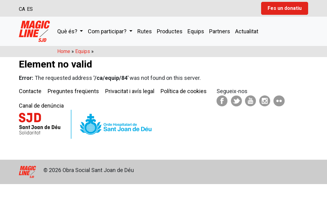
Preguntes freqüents (73, 91)
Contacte (30, 91)
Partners (219, 31)
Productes (170, 31)
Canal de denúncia (41, 105)
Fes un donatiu (285, 8)
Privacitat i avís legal (129, 91)
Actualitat (246, 31)
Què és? (68, 31)
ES (30, 9)
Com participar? (108, 31)
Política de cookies (184, 91)
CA (22, 9)
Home (63, 51)
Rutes (144, 31)
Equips (195, 31)
